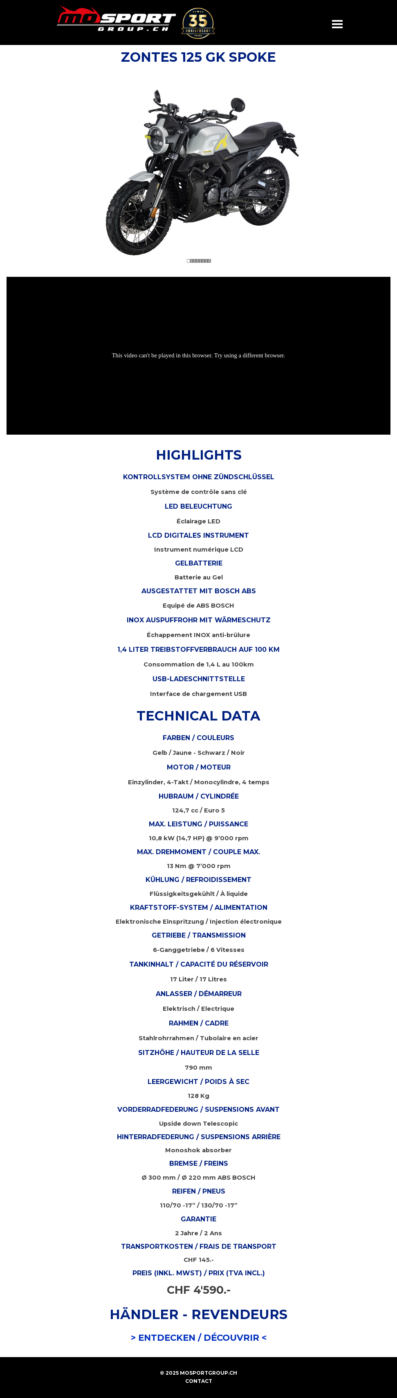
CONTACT (198, 1381)
